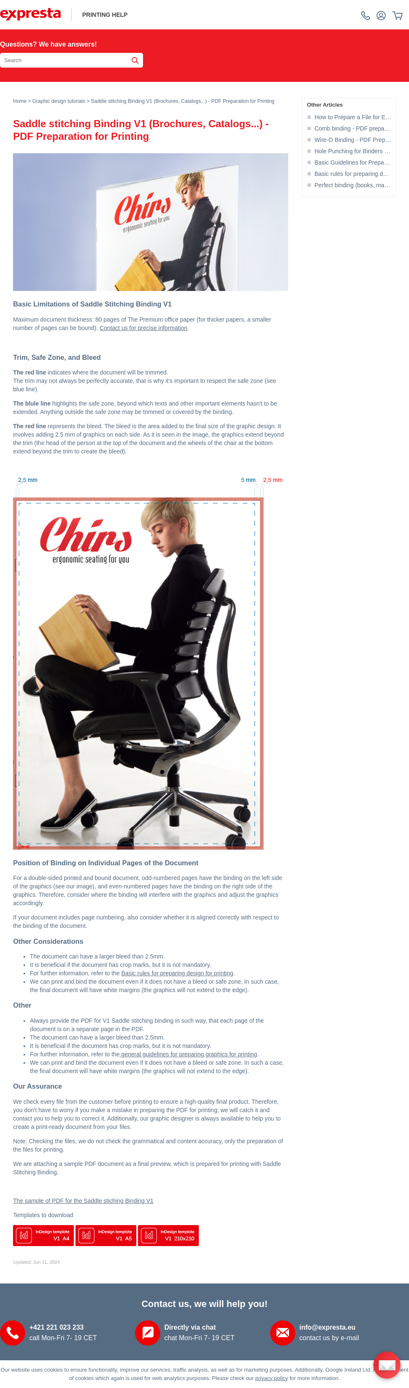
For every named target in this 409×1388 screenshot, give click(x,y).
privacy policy (271, 1378)
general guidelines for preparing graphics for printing (188, 1054)
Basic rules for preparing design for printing (177, 973)
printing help (105, 14)
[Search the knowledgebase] (71, 60)
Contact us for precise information (144, 328)
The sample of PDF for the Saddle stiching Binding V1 (83, 1200)
